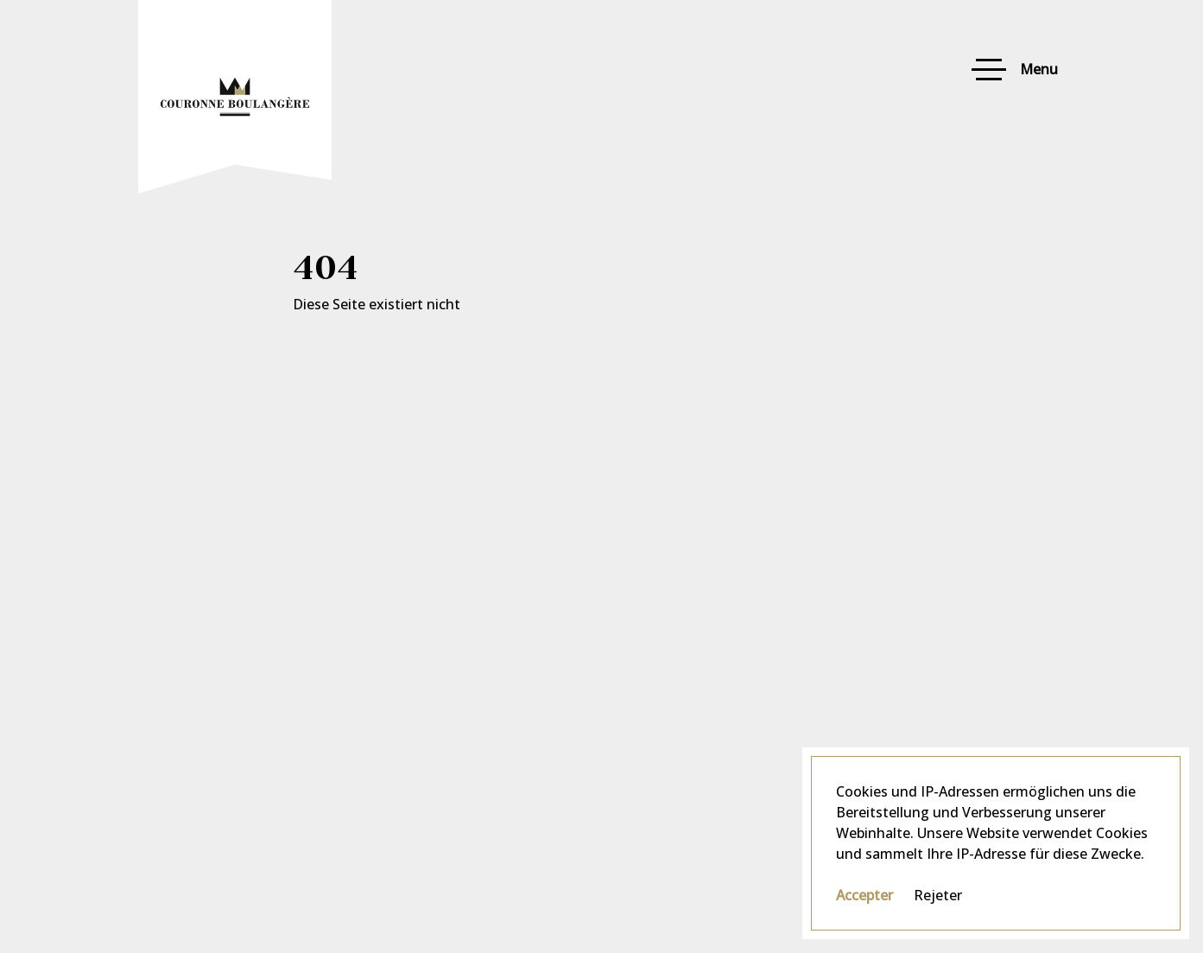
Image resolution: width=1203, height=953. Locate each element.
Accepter (864, 895)
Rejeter (938, 895)
